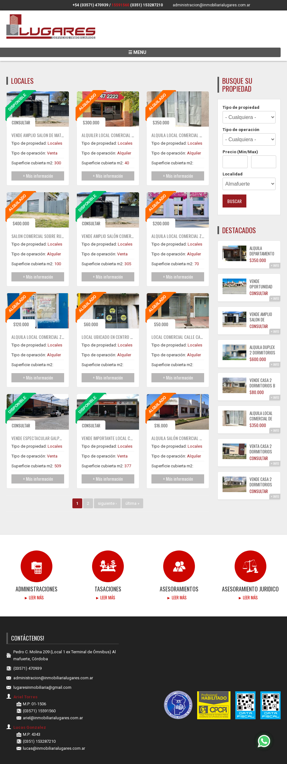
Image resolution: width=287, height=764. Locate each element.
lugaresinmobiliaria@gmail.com (42, 669)
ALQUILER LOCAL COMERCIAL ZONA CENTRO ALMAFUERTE (130, 116)
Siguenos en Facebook (268, 5)
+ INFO (275, 247)
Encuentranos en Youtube (277, 5)
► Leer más (34, 579)
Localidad (233, 155)
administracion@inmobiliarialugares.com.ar (211, 5)
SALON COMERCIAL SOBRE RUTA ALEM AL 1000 (50, 217)
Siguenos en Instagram (259, 5)
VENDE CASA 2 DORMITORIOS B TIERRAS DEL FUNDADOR (262, 370)
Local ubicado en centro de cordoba (117, 318)
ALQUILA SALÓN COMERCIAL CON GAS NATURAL (191, 419)
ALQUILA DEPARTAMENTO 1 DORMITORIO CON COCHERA (262, 238)
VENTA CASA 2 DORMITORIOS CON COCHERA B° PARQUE (261, 436)
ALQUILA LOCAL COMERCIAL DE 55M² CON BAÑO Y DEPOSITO (202, 116)
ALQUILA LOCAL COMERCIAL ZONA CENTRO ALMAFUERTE (198, 217)
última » (132, 485)
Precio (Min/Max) (240, 133)
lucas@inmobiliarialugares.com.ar (54, 730)
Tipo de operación (241, 111)
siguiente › (107, 485)
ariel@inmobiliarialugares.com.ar (53, 699)
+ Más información (38, 157)
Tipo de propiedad (241, 89)
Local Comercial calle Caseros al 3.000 (189, 318)
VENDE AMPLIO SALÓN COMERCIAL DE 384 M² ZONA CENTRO (132, 217)
